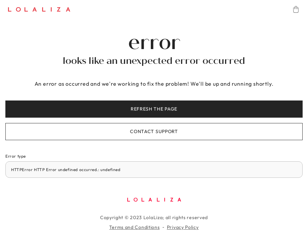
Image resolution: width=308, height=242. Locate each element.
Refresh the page (154, 109)
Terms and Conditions (134, 227)
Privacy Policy (183, 227)
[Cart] (296, 9)
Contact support (154, 131)
